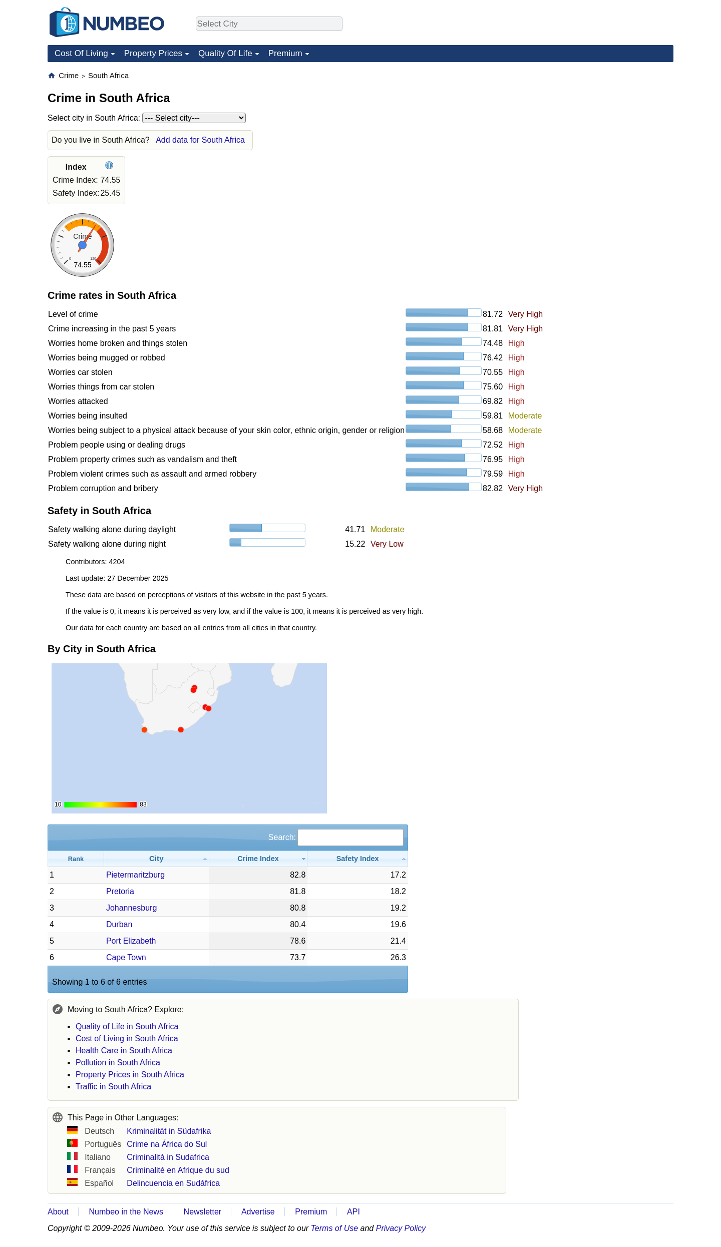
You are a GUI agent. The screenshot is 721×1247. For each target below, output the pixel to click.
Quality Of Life (225, 53)
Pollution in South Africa (118, 1062)
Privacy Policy (401, 1228)
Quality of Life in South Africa (127, 1026)
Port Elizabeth (131, 941)
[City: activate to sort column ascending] (156, 859)
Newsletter (203, 1211)
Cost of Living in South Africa (127, 1038)
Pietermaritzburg (135, 875)
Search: (336, 837)
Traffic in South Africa (113, 1086)
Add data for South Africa (200, 140)
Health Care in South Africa (124, 1050)
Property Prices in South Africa (130, 1074)
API (353, 1211)
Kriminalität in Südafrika (169, 1131)
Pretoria (120, 891)
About (58, 1211)
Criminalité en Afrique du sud (178, 1170)
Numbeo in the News (126, 1211)
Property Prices (153, 53)
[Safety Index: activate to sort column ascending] (357, 859)
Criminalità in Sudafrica (168, 1157)
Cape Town (126, 957)
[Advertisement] (598, 133)
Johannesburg (131, 908)
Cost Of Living (81, 53)
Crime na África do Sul (167, 1144)
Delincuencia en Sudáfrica (173, 1183)
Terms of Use (334, 1228)
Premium (285, 53)
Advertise (258, 1211)
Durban (119, 924)
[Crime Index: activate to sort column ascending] (258, 859)
